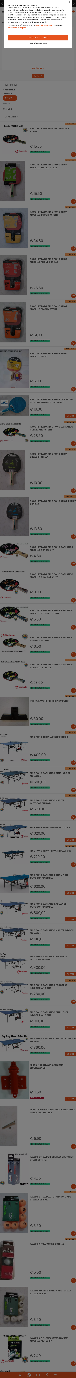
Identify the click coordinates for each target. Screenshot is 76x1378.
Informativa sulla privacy (18, 27)
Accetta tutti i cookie (38, 38)
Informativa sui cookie (44, 25)
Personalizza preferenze (38, 43)
